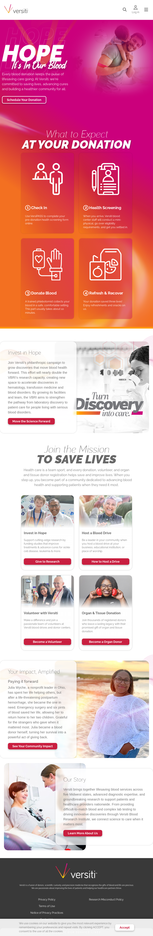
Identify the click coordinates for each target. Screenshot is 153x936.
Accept (125, 927)
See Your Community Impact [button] (32, 746)
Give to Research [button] (47, 561)
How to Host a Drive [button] (106, 561)
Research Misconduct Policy (106, 899)
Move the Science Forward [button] (31, 421)
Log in (135, 12)
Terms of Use (47, 906)
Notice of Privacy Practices (46, 912)
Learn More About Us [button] (83, 833)
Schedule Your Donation (24, 100)
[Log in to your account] (135, 7)
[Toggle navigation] (146, 9)
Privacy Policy (46, 899)
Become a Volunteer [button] (47, 642)
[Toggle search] (125, 10)
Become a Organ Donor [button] (105, 642)
